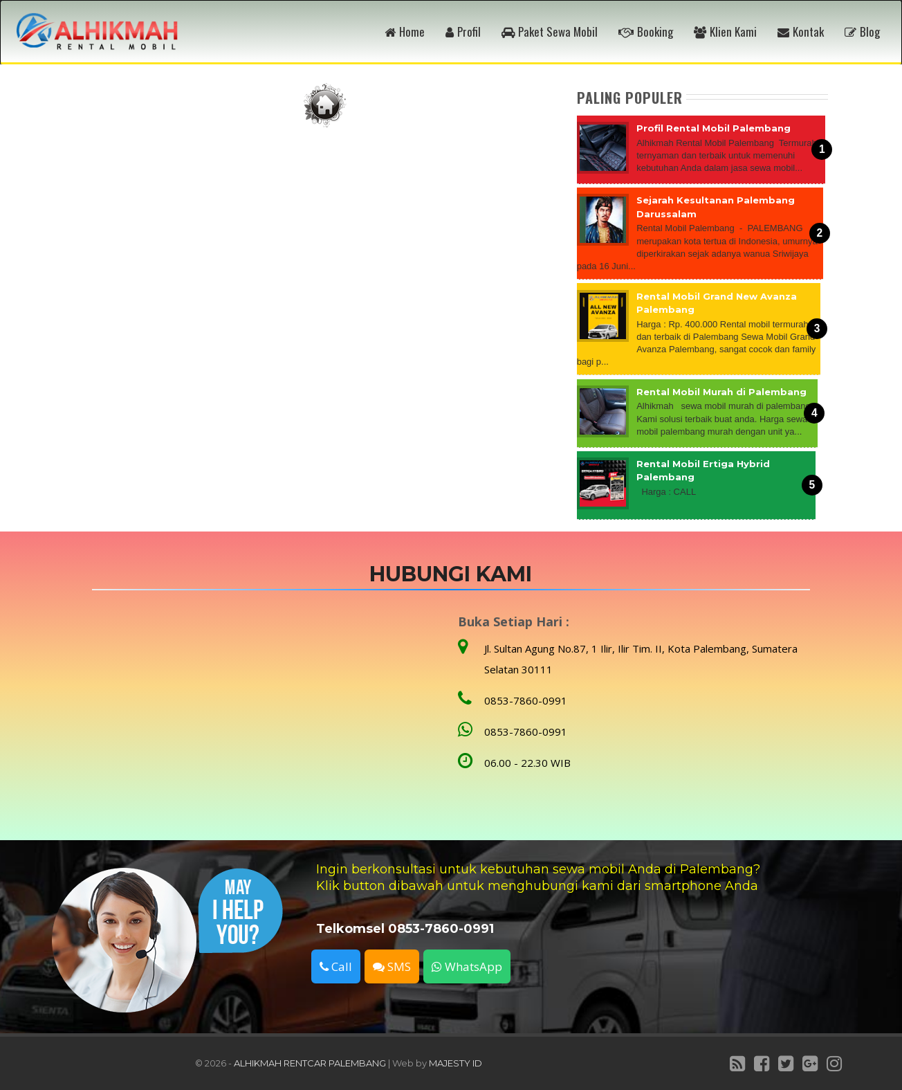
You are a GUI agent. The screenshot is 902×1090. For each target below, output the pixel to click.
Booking (645, 31)
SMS (392, 966)
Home (405, 31)
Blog (862, 31)
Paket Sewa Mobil (549, 31)
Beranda (325, 105)
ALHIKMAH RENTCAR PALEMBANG (310, 1063)
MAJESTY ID (455, 1063)
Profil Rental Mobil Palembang (713, 128)
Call (336, 966)
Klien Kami (725, 31)
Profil (463, 31)
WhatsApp (467, 966)
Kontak (800, 31)
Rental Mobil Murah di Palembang (721, 391)
